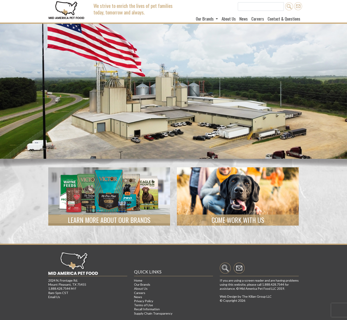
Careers (257, 18)
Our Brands (142, 284)
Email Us (54, 297)
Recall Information (147, 309)
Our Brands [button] (205, 18)
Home (138, 280)
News (243, 18)
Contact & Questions (284, 18)
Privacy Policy (143, 301)
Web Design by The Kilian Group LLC (246, 296)
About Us (229, 18)
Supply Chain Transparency (153, 313)
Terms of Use (143, 305)
